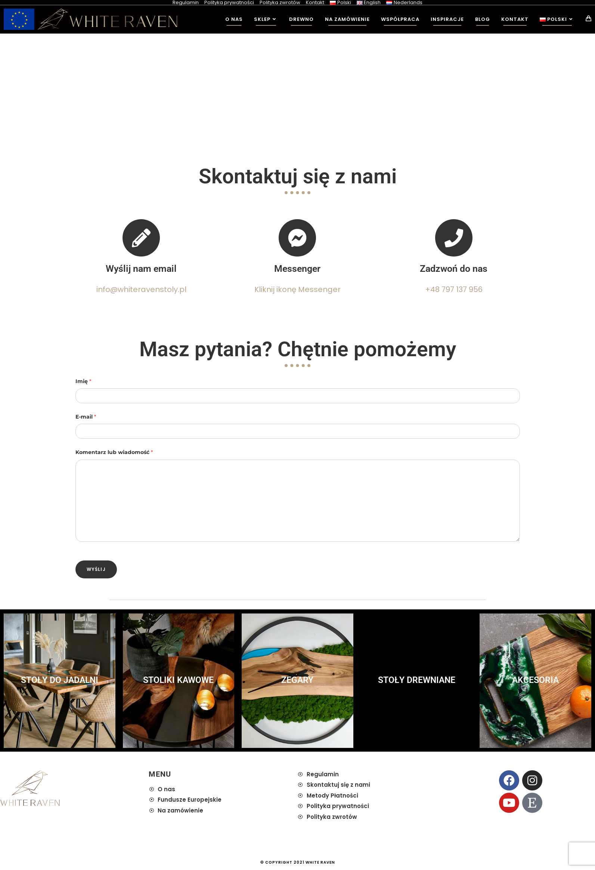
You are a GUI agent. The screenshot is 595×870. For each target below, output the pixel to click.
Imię (83, 381)
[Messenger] (297, 238)
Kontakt (315, 2)
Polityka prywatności (229, 2)
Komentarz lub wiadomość (114, 452)
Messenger (297, 268)
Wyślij (96, 569)
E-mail (85, 416)
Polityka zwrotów (280, 2)
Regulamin (186, 2)
